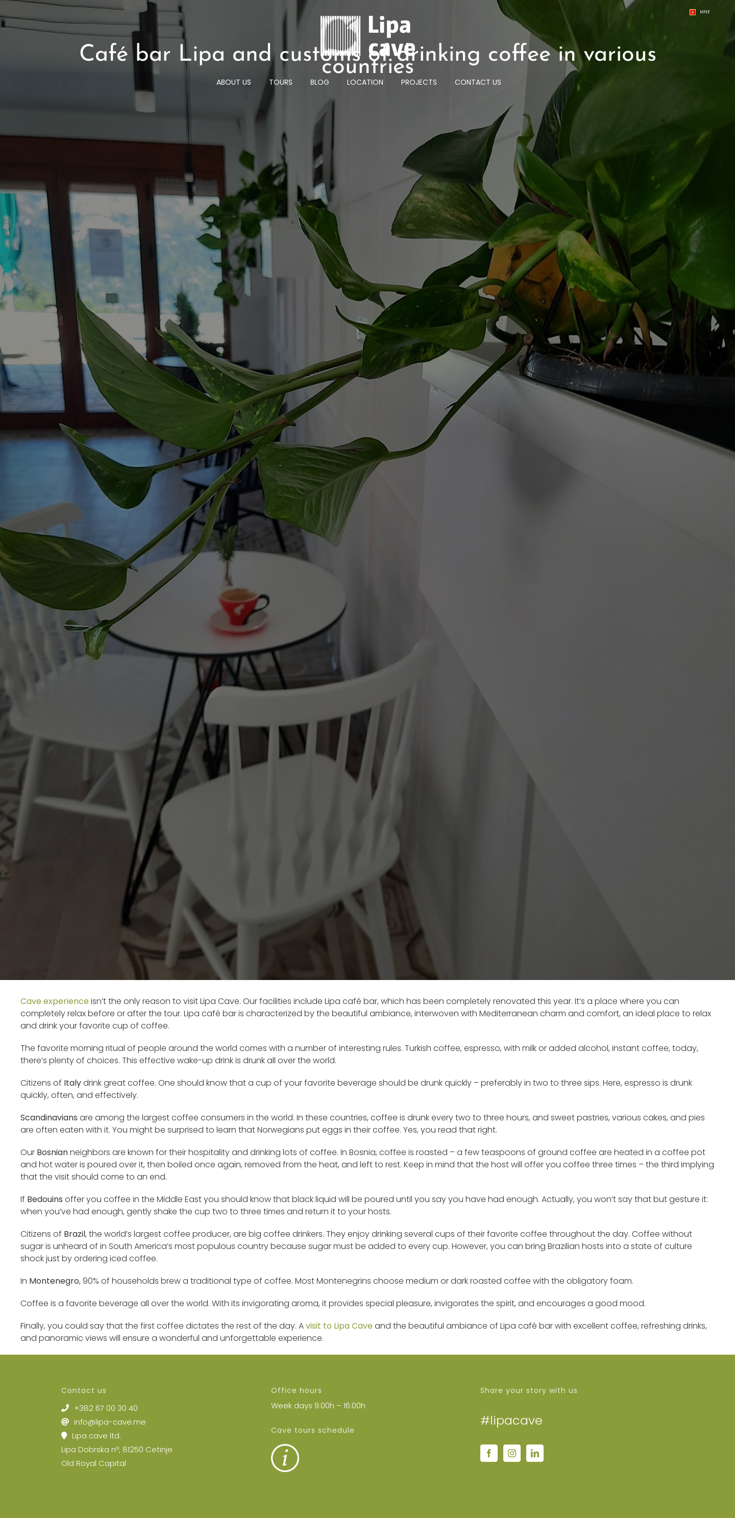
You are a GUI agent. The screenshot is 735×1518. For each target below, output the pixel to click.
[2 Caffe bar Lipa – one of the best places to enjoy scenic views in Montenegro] (367, 490)
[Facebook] (489, 1453)
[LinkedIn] (535, 1453)
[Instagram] (512, 1453)
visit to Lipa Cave (339, 1326)
